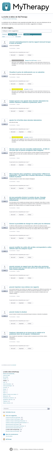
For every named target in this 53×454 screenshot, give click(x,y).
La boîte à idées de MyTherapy (13, 429)
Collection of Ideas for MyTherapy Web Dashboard (16, 422)
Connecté (5, 387)
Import (4, 392)
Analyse (18, 48)
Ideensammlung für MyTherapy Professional (15, 426)
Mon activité (18, 36)
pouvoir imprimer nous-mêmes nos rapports (24, 287)
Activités (5, 378)
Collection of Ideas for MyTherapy (13, 419)
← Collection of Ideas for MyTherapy (9, 18)
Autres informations (7, 384)
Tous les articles (9, 436)
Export (4, 390)
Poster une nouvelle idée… (9, 373)
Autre (4, 382)
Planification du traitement (8, 397)
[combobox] (25, 408)
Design (4, 389)
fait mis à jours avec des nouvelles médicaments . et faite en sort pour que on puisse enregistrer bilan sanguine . (29, 149)
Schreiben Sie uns (10, 412)
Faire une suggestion (11, 415)
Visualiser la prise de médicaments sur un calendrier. (27, 72)
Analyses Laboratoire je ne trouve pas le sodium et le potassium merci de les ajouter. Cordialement (27, 333)
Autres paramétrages (7, 385)
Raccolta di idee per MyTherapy (12, 431)
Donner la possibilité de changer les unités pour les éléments (29, 223)
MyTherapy (9, 439)
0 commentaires (12, 48)
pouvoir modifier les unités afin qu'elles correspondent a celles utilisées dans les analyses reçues (30, 247)
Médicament (5, 396)
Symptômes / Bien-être (8, 399)
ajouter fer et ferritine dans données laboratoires (25, 120)
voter (5, 45)
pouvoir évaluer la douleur (18, 312)
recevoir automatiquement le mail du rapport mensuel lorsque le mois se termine (30, 42)
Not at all (14, 55)
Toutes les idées (6, 375)
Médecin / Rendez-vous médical (9, 394)
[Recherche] (48, 409)
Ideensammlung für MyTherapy (12, 424)
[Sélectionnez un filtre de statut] (8, 36)
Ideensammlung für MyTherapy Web (13, 427)
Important (22, 55)
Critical (30, 55)
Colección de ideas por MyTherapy (13, 417)
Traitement (5, 401)
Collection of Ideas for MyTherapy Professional (15, 420)
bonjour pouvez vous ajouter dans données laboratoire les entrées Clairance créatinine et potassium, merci (28, 101)
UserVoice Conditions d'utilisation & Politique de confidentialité (31, 449)
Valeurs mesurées (7, 403)
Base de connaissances (12, 434)
